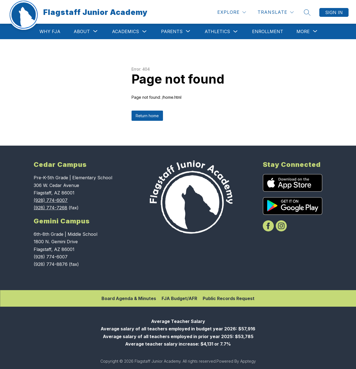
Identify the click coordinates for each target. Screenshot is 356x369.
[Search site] (307, 12)
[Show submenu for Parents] (172, 31)
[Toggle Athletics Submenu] (235, 31)
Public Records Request (229, 298)
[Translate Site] (275, 12)
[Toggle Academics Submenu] (144, 31)
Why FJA (49, 31)
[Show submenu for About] (82, 31)
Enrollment (267, 31)
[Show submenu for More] (303, 31)
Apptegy (248, 361)
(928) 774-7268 (50, 207)
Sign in (334, 12)
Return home (147, 115)
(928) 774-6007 (51, 200)
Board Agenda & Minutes (128, 298)
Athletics (217, 31)
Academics (125, 31)
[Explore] (231, 12)
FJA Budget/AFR (179, 298)
